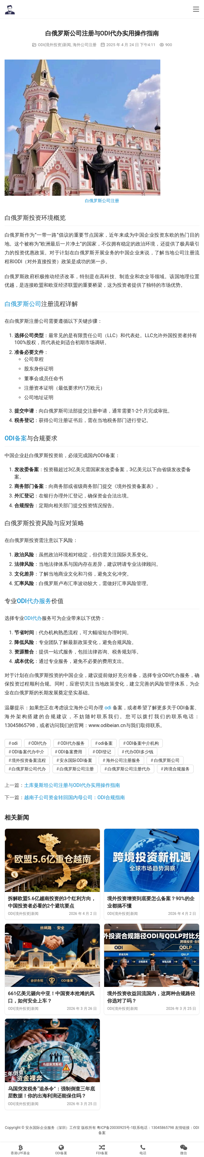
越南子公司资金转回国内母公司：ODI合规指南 (74, 797)
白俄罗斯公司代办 (29, 768)
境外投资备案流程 (29, 760)
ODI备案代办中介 (28, 751)
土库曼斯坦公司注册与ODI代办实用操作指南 (72, 785)
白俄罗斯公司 (23, 303)
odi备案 (105, 743)
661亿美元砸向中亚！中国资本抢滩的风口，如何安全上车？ (51, 997)
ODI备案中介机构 (142, 743)
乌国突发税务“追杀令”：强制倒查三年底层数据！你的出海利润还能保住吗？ (51, 1092)
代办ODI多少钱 (139, 751)
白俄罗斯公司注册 (102, 200)
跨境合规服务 (177, 768)
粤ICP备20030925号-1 (115, 1128)
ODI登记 (103, 751)
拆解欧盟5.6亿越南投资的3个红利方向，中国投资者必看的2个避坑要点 (52, 902)
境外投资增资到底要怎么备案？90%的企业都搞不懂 (151, 902)
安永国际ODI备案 (76, 760)
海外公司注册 (85, 44)
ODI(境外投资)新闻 (54, 44)
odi (107, 708)
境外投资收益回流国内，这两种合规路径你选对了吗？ (151, 997)
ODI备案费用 (70, 751)
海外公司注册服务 (123, 760)
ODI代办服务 (34, 601)
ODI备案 (16, 438)
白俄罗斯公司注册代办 (128, 768)
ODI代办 (33, 618)
